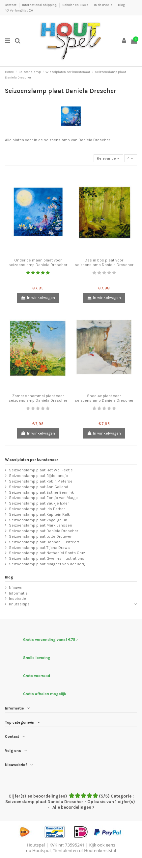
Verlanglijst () (19, 10)
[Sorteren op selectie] (108, 158)
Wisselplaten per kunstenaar (31, 459)
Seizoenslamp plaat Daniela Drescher (43, 531)
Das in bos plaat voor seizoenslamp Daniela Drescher (104, 262)
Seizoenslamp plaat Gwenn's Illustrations (46, 558)
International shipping (39, 5)
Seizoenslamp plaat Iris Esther (37, 509)
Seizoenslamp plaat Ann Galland (38, 487)
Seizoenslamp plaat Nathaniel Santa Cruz (47, 553)
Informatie (18, 593)
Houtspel (36, 845)
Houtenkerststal (100, 850)
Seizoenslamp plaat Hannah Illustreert (44, 542)
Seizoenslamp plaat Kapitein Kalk (39, 514)
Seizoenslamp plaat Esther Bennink (41, 492)
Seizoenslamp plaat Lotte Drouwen (40, 536)
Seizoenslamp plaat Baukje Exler (39, 503)
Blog (121, 5)
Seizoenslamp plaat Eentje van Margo (43, 497)
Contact (11, 5)
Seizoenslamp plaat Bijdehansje (38, 475)
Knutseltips (19, 604)
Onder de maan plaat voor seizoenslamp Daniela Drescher (38, 262)
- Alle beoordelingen (71, 802)
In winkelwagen (38, 297)
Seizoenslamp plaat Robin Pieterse (40, 481)
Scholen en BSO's (75, 5)
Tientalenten (65, 850)
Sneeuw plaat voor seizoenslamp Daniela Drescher (104, 398)
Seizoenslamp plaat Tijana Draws (39, 547)
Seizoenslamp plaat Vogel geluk (38, 520)
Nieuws (15, 587)
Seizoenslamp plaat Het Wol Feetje (41, 470)
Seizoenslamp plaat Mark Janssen (40, 525)
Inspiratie (17, 598)
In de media (103, 5)
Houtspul (41, 850)
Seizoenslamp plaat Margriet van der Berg (47, 564)
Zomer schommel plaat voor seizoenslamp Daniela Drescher (38, 398)
